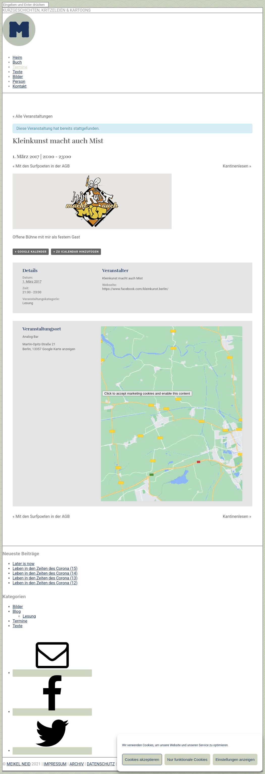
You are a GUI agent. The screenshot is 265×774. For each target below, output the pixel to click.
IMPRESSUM (55, 764)
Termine (20, 67)
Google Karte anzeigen (58, 349)
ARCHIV (76, 764)
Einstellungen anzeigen (235, 759)
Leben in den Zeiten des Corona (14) (45, 573)
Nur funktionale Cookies (187, 759)
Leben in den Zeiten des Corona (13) (45, 578)
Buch (17, 62)
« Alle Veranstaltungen (32, 116)
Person (19, 81)
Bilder (18, 76)
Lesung (27, 303)
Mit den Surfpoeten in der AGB (41, 166)
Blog (17, 611)
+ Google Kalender (30, 251)
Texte (17, 71)
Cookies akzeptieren (142, 759)
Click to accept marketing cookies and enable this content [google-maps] (147, 393)
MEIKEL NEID (19, 764)
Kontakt (19, 86)
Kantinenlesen (237, 166)
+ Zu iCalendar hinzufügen (76, 251)
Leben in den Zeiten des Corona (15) (45, 568)
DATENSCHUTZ (101, 764)
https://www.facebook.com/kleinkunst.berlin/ (135, 289)
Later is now (24, 563)
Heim (17, 57)
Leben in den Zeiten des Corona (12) (45, 582)
